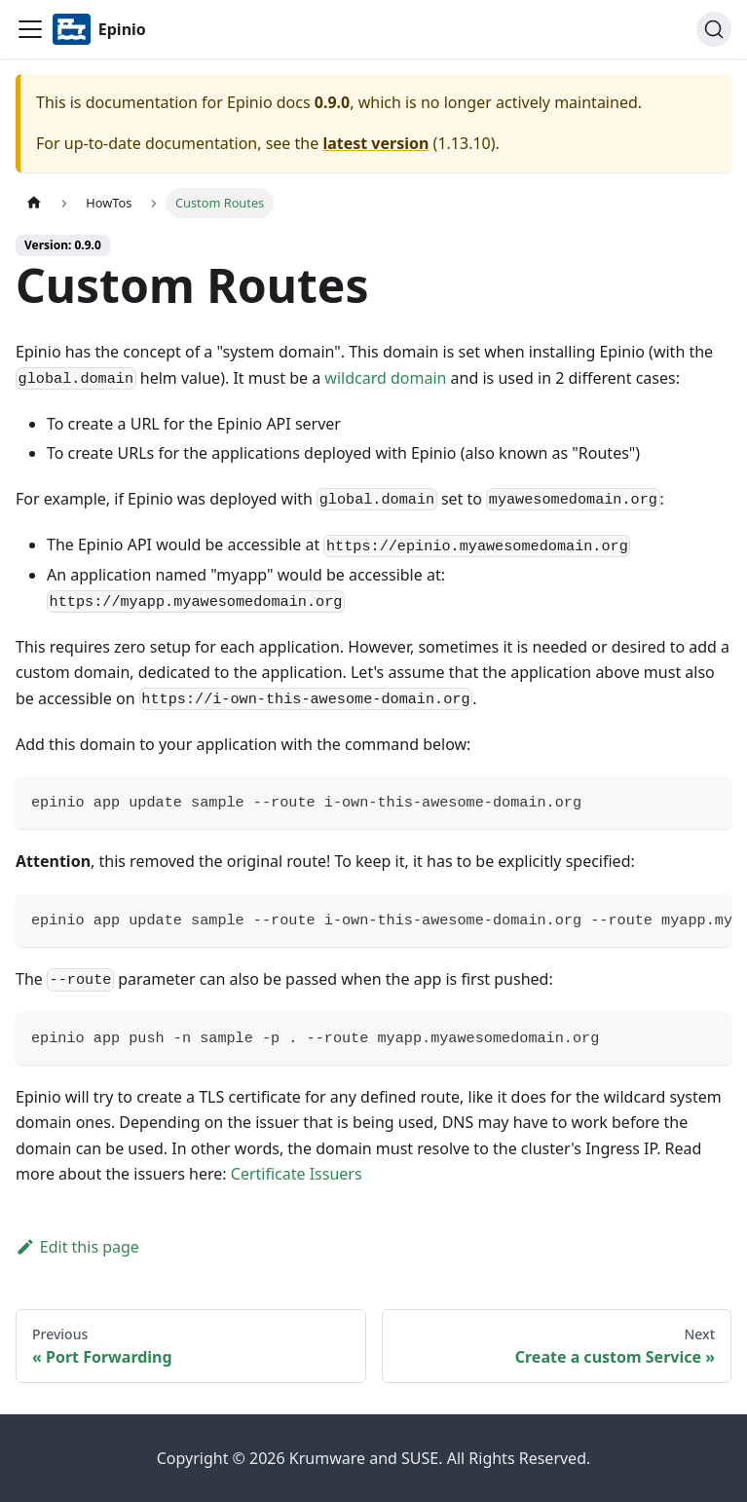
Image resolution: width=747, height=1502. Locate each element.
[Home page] (34, 203)
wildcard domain (385, 378)
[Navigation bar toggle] (30, 29)
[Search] (713, 29)
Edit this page (77, 1247)
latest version (375, 143)
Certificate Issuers (296, 1173)
